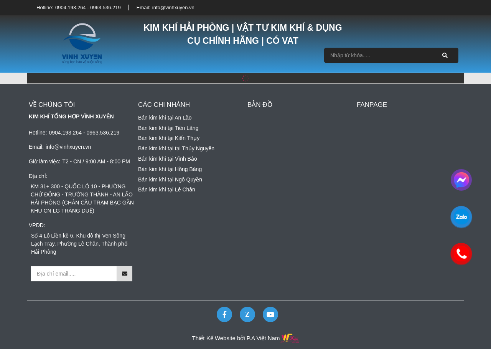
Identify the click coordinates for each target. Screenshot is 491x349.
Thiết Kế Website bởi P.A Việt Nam (236, 338)
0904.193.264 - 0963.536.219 (88, 7)
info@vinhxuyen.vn (173, 7)
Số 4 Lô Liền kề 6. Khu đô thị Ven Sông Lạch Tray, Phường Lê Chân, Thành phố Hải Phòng (79, 244)
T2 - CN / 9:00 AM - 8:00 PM (96, 161)
